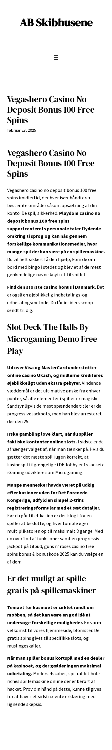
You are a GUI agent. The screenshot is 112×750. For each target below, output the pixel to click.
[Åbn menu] (56, 57)
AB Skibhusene (56, 22)
